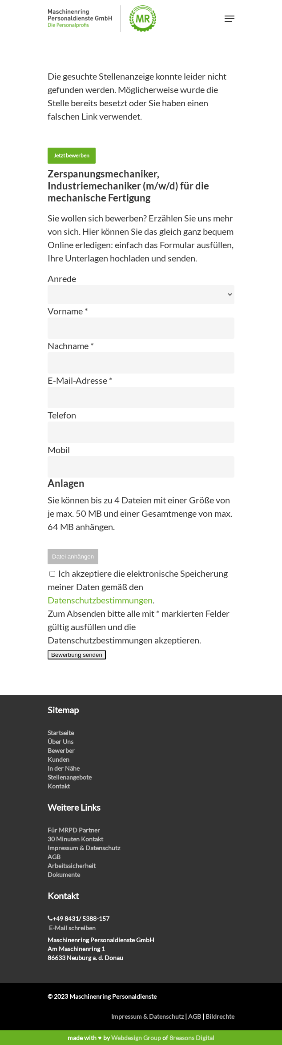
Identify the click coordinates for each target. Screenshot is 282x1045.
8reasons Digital (191, 1037)
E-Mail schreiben (72, 928)
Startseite (61, 732)
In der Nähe (64, 768)
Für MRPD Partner (74, 830)
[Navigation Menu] (229, 18)
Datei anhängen (73, 556)
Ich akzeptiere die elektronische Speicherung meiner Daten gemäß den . (138, 586)
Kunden (58, 759)
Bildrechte (219, 1016)
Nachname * (71, 345)
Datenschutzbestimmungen (100, 600)
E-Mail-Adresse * (80, 380)
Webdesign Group (136, 1037)
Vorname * (68, 310)
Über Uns (60, 741)
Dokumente (64, 874)
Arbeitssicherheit (72, 865)
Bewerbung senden (76, 654)
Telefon (62, 415)
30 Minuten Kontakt (75, 839)
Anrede (62, 278)
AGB (54, 856)
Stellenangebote (70, 777)
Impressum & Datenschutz (84, 848)
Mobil (59, 449)
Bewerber (61, 750)
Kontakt (59, 786)
